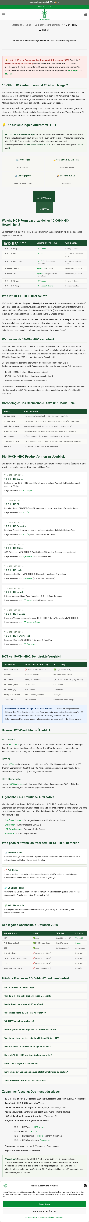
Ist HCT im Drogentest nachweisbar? (22, 1063)
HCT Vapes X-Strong (45, 286)
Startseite (17, 24)
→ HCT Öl (44, 209)
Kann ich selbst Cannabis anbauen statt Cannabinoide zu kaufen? (36, 1072)
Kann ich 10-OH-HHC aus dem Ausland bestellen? (28, 1055)
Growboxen (10, 825)
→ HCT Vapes (44, 198)
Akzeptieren (44, 1204)
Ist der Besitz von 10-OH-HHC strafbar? (23, 1004)
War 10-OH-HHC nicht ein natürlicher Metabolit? (27, 996)
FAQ (49, 7)
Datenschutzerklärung (46, 1217)
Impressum (60, 1217)
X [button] (58, 2)
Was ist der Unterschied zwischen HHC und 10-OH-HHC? (31, 1038)
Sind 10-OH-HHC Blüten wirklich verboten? (25, 1080)
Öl (82, 938)
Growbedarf (10, 833)
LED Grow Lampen (13, 829)
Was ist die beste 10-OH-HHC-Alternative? (25, 1013)
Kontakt (42, 7)
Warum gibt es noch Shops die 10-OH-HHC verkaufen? (31, 1029)
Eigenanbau (41, 268)
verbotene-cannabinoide (47, 24)
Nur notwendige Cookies (44, 1211)
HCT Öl (8, 74)
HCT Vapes (73, 70)
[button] (85, 1186)
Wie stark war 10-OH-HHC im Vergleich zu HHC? (27, 1046)
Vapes (77, 938)
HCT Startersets (30, 644)
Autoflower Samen (13, 820)
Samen (78, 943)
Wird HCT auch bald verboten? (19, 1021)
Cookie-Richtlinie (31, 1217)
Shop (28, 24)
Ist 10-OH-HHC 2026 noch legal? (19, 987)
